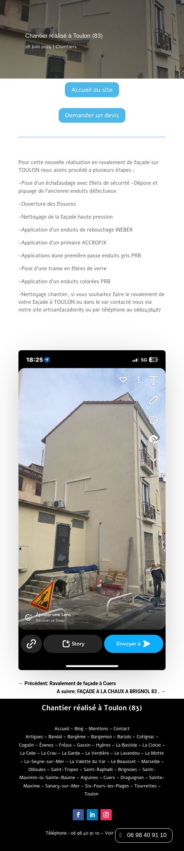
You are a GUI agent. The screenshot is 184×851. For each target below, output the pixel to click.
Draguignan (132, 778)
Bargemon (101, 737)
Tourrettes (145, 786)
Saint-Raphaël (98, 769)
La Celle (28, 753)
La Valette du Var (88, 761)
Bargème (76, 737)
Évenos (46, 745)
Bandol (55, 737)
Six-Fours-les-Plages (107, 786)
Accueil (62, 729)
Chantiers (66, 46)
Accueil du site (92, 90)
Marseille (150, 761)
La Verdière (97, 753)
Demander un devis (92, 115)
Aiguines (89, 778)
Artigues (34, 737)
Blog (78, 729)
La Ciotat (152, 745)
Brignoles (127, 769)
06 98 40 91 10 (85, 833)
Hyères (103, 745)
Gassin (83, 745)
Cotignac (145, 737)
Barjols (124, 737)
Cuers (109, 778)
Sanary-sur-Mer (62, 786)
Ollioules (37, 769)
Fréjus (65, 745)
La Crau (48, 753)
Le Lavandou (126, 753)
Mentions (98, 729)
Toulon (92, 794)
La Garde (71, 753)
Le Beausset (123, 761)
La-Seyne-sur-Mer (44, 761)
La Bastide (126, 745)
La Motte (154, 753)
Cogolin (26, 745)
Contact (121, 729)
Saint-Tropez (64, 769)
